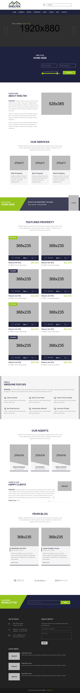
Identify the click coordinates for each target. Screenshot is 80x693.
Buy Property (37, 173)
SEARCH (69, 72)
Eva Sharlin (40, 467)
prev (5, 30)
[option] (19, 173)
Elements (21, 12)
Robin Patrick (61, 467)
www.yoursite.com (20, 636)
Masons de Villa (14, 263)
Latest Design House (51, 548)
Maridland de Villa (18, 548)
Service (29, 12)
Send (65, 602)
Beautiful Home (27, 653)
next (74, 30)
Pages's (51, 12)
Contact (64, 12)
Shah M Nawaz (19, 467)
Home (14, 12)
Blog (57, 12)
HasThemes (49, 690)
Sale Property (16, 173)
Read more (14, 562)
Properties (37, 12)
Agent (45, 12)
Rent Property (59, 173)
